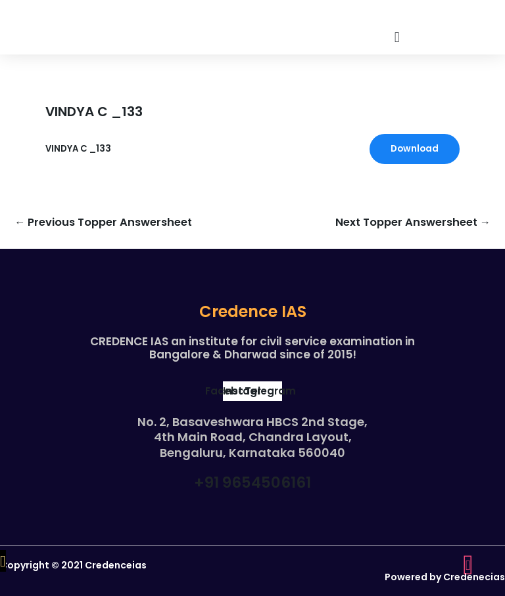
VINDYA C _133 (78, 148)
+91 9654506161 (252, 482)
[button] (397, 37)
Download (415, 148)
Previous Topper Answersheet (103, 222)
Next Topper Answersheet (413, 222)
